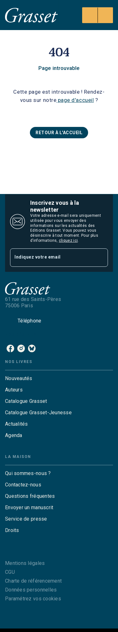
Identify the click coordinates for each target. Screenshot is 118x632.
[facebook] (10, 348)
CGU (10, 572)
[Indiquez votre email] (51, 257)
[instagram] (21, 348)
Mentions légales (25, 563)
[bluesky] (31, 348)
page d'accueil (75, 100)
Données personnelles (31, 590)
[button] (59, 132)
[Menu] (97, 15)
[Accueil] (31, 15)
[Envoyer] (100, 257)
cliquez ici (68, 240)
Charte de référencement (33, 581)
